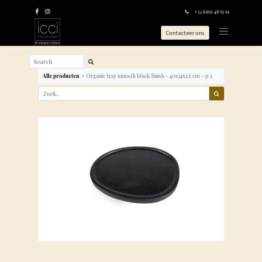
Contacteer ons (185, 32)
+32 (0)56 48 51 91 (212, 11)
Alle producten (61, 75)
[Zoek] (216, 93)
